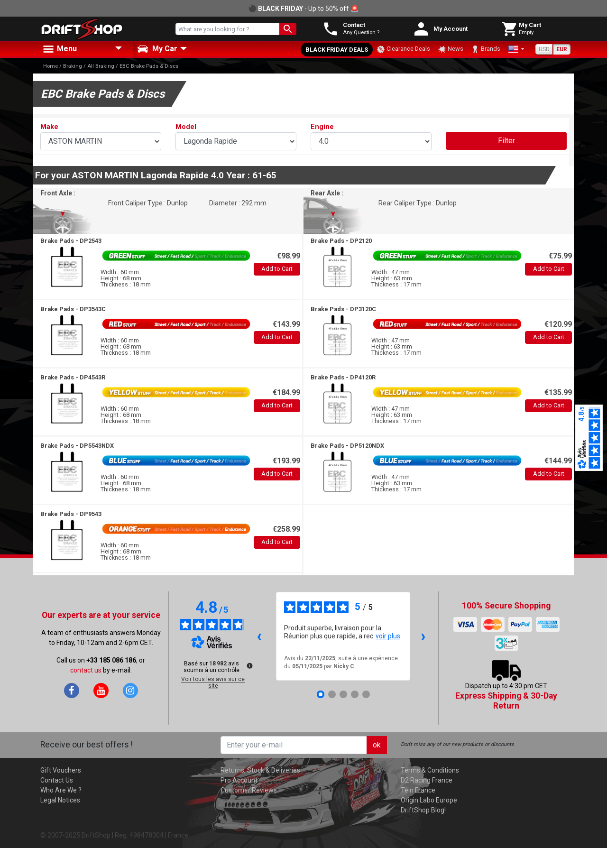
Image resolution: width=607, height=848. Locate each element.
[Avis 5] (366, 694)
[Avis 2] (332, 694)
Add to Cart (277, 268)
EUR (561, 49)
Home (50, 66)
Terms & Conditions (430, 770)
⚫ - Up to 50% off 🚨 (303, 8)
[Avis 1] (320, 694)
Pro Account (239, 780)
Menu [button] (59, 49)
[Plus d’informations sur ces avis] (249, 665)
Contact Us (56, 780)
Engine (322, 127)
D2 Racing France (426, 780)
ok (377, 744)
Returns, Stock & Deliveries (260, 770)
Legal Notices (60, 800)
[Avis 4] (355, 694)
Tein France (418, 790)
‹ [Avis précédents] (259, 635)
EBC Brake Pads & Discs (149, 66)
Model (185, 127)
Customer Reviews (249, 790)
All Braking (100, 66)
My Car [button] (157, 49)
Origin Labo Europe (429, 800)
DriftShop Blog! (423, 810)
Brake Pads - (70, 240)
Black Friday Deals (336, 49)
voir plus (388, 636)
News (450, 49)
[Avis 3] (343, 694)
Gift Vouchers (60, 770)
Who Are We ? (61, 790)
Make (49, 127)
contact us (85, 670)
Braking (72, 66)
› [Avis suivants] (423, 635)
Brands (485, 49)
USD (544, 49)
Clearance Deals (403, 49)
